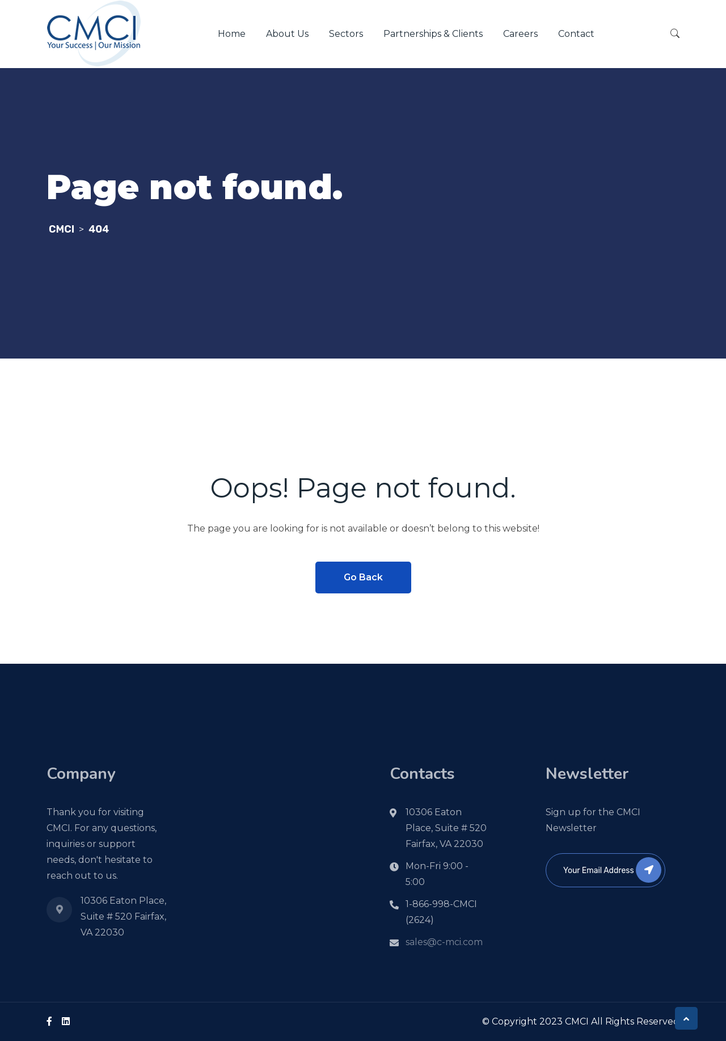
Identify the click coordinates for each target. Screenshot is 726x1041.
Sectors (346, 33)
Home (232, 33)
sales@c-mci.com (444, 942)
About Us (287, 33)
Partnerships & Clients (433, 33)
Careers (520, 33)
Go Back (363, 577)
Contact (576, 33)
